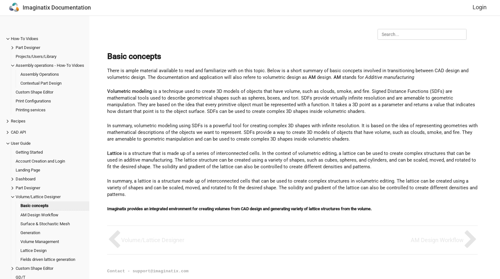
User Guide (21, 143)
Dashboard (25, 179)
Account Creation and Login (40, 161)
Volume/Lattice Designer (38, 196)
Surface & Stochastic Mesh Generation (45, 228)
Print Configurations (33, 101)
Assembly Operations (39, 74)
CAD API (18, 132)
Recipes (18, 121)
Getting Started (29, 152)
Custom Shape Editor (34, 92)
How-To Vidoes (24, 38)
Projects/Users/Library (36, 56)
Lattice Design (33, 250)
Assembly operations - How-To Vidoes (50, 65)
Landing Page (28, 170)
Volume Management (39, 241)
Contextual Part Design (41, 83)
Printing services (31, 110)
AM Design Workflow (39, 215)
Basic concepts (34, 205)
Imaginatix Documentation (57, 7)
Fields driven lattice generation (47, 259)
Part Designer (28, 47)
